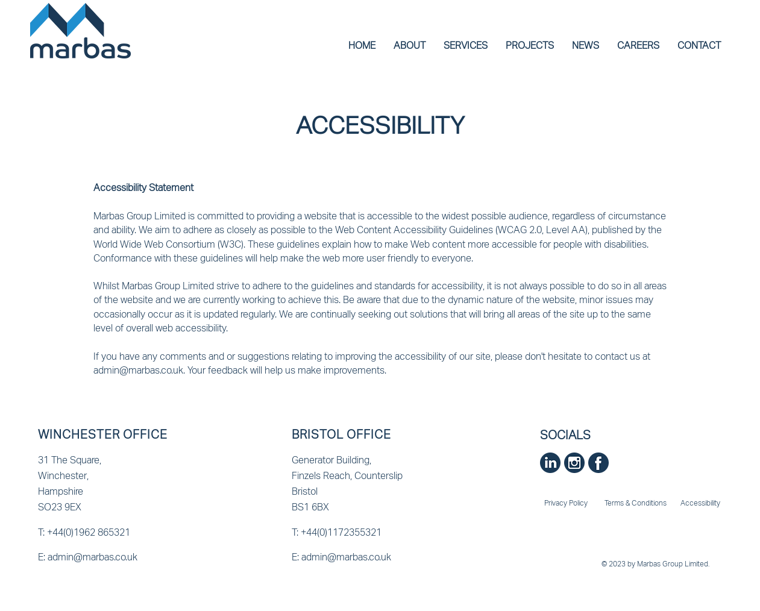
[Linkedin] (550, 463)
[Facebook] (598, 463)
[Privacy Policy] (567, 503)
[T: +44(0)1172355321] (365, 532)
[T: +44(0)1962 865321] (111, 532)
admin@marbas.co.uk (138, 370)
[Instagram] (574, 463)
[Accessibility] (701, 503)
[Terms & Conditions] (636, 503)
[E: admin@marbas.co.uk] (111, 557)
